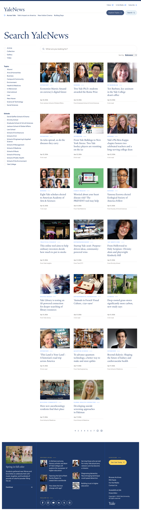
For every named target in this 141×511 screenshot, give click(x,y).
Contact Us (113, 485)
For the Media (114, 483)
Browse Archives (115, 477)
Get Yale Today (117, 462)
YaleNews (14, 10)
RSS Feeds (112, 480)
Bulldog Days (59, 15)
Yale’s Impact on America (26, 15)
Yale (112, 503)
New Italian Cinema (45, 15)
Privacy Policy (113, 493)
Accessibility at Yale (115, 490)
